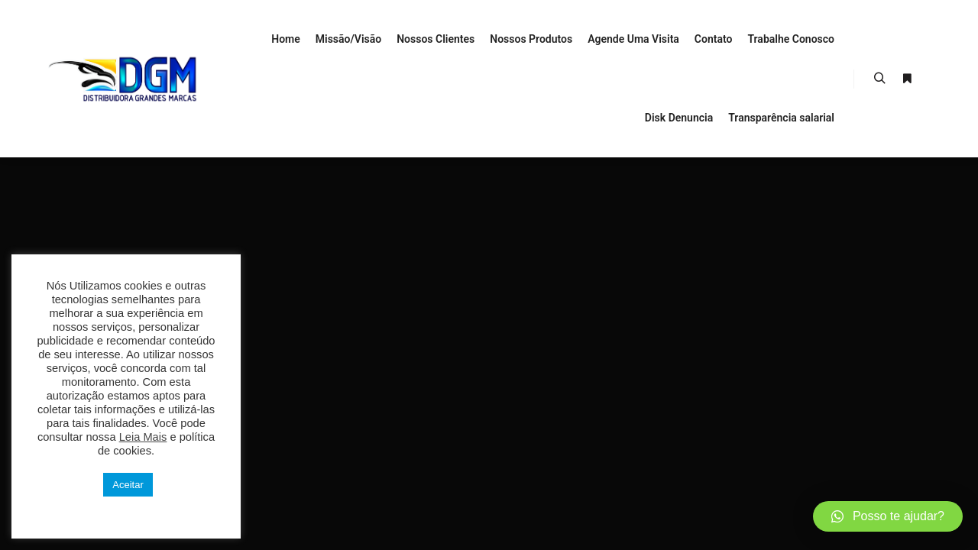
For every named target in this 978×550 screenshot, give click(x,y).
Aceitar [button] (127, 484)
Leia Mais (143, 437)
